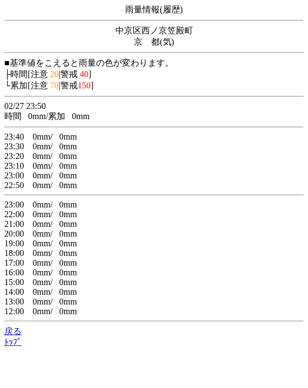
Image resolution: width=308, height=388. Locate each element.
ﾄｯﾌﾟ (13, 342)
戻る (13, 331)
